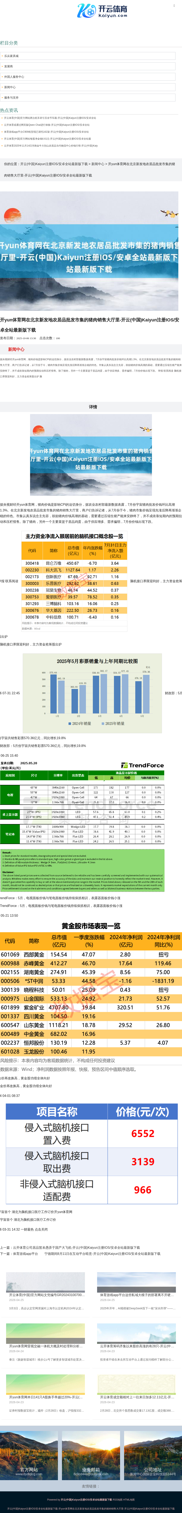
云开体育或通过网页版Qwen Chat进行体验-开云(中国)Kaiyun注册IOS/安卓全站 (47, 124)
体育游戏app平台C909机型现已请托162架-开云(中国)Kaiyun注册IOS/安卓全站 (46, 131)
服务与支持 (11, 97)
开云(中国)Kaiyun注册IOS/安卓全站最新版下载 (54, 164)
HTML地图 (129, 1499)
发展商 (8, 66)
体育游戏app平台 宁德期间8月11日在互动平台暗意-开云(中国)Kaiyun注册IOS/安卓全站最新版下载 (86, 1253)
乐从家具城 (11, 56)
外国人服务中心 (14, 76)
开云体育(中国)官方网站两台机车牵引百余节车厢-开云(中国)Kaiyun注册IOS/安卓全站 (50, 118)
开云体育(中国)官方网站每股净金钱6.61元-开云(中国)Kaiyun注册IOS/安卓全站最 (47, 138)
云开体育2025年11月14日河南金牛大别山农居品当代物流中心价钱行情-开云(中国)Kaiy (51, 145)
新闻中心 (10, 87)
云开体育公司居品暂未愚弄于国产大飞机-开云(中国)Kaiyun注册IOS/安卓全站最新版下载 (76, 1247)
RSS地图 (118, 1499)
